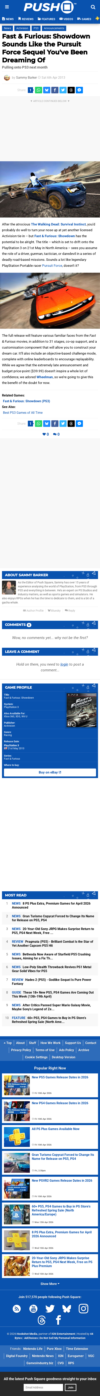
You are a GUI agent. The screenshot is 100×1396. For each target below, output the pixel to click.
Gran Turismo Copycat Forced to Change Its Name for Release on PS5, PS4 (53, 918)
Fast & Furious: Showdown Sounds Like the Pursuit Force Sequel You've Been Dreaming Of (46, 48)
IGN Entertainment (63, 1334)
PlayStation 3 (11, 707)
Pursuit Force (52, 266)
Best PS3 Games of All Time (23, 413)
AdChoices (31, 1338)
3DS (18, 716)
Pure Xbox (54, 1349)
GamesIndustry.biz (39, 1363)
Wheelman (45, 377)
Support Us (73, 1043)
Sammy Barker (26, 77)
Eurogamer (76, 1356)
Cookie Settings (36, 1057)
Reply (70, 610)
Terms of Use (45, 1050)
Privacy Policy (21, 1050)
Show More (50, 1284)
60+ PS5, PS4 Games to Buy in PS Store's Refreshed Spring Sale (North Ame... (49, 1020)
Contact (90, 1043)
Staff (32, 1043)
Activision (22, 28)
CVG (61, 1363)
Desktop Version (63, 1057)
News (7, 28)
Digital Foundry (17, 1356)
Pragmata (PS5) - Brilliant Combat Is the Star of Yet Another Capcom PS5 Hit (52, 943)
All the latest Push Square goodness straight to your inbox (50, 1379)
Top (8, 1043)
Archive (83, 1050)
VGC (91, 1356)
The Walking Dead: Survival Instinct (58, 224)
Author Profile (33, 610)
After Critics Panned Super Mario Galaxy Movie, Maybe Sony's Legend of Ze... (51, 1007)
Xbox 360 (9, 716)
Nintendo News (43, 1356)
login (64, 664)
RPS (71, 1363)
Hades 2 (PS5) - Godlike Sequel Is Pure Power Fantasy (51, 982)
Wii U (24, 716)
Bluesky (54, 610)
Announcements (54, 28)
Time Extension (77, 1349)
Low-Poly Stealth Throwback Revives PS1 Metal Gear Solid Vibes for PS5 (51, 969)
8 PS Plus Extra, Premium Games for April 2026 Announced (51, 905)
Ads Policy (66, 1050)
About (20, 1043)
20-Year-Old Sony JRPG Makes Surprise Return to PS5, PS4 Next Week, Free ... (53, 931)
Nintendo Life (33, 1349)
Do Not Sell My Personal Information (62, 1338)
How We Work (51, 1043)
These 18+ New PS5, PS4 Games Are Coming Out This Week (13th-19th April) (53, 994)
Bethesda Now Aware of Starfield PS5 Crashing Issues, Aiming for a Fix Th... (51, 956)
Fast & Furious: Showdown (54, 236)
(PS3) (26, 401)
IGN (60, 1356)
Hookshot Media (27, 1334)
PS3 (36, 28)
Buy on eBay (50, 772)
